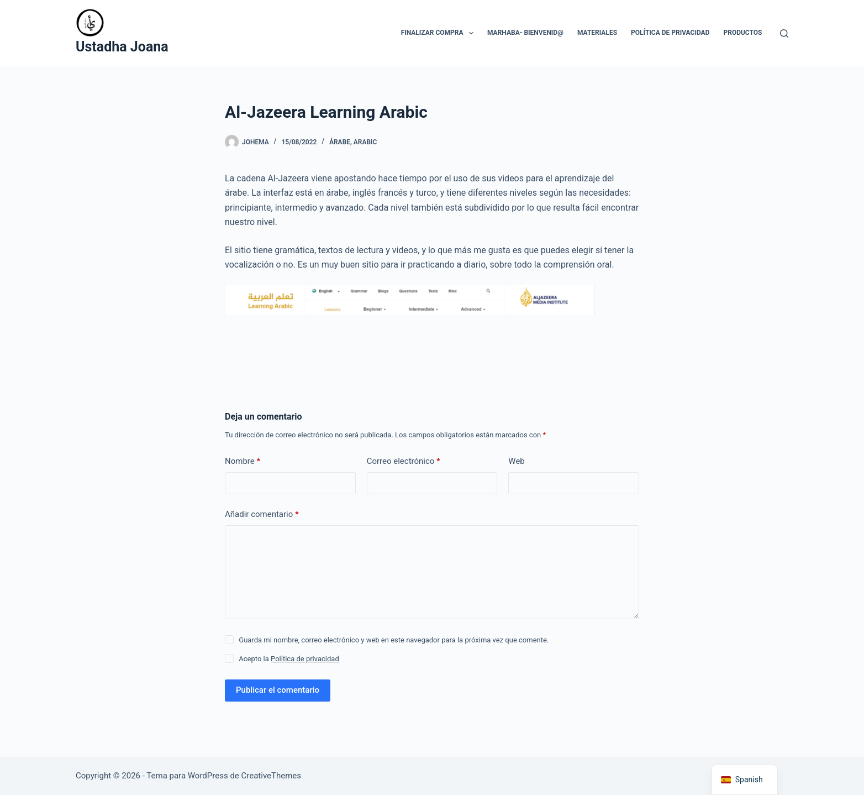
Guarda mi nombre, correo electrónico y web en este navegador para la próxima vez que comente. (394, 640)
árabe (339, 142)
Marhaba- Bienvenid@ (525, 32)
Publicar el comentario (277, 690)
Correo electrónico (403, 461)
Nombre (242, 461)
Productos (742, 32)
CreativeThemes (271, 776)
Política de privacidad (670, 32)
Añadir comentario (262, 514)
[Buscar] (784, 33)
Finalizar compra (439, 33)
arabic (365, 142)
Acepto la (289, 659)
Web (516, 461)
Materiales (597, 32)
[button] (471, 33)
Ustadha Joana (122, 47)
